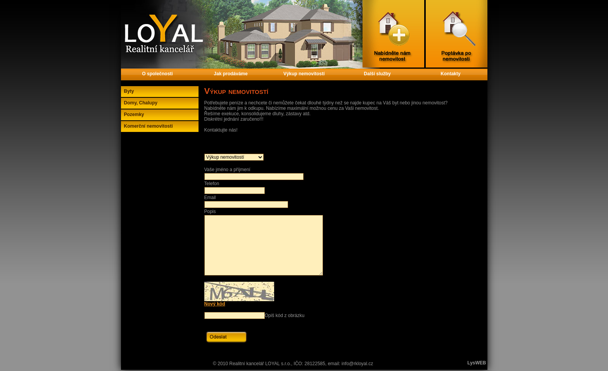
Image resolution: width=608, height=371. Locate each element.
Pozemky (134, 114)
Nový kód (214, 304)
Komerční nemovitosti (148, 126)
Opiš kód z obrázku (285, 315)
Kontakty (450, 73)
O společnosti (157, 73)
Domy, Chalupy (140, 103)
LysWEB (476, 363)
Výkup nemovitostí (304, 73)
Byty (129, 91)
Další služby (377, 73)
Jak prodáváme (230, 73)
